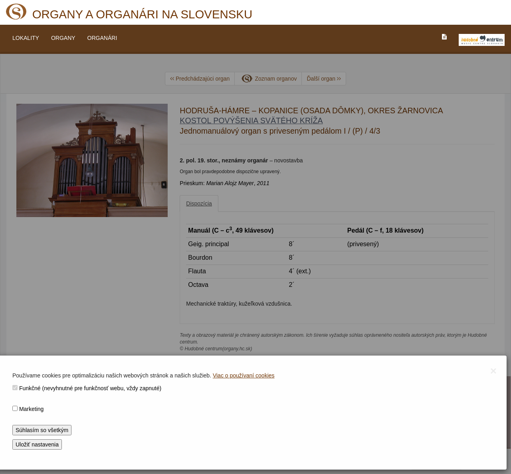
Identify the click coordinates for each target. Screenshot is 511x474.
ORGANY (63, 38)
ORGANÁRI (102, 38)
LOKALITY (25, 38)
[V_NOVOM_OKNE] (482, 40)
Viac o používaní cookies (244, 375)
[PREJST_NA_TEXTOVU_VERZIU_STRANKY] (444, 36)
